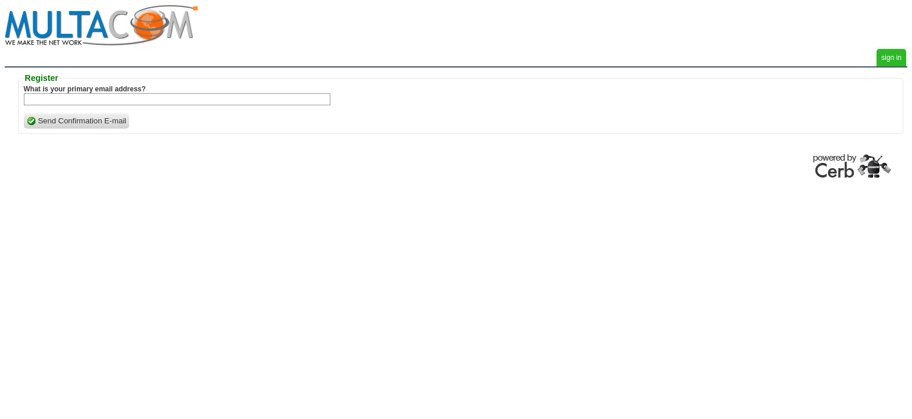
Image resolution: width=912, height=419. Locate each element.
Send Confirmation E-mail (77, 121)
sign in (891, 58)
